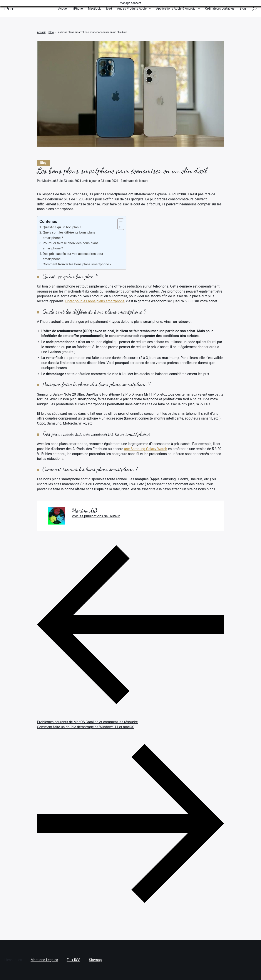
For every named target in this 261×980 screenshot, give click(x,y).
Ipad (109, 8)
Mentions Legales (44, 960)
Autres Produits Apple (132, 8)
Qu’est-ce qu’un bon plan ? (62, 227)
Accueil (63, 8)
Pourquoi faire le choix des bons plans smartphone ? (71, 245)
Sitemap (95, 960)
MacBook (94, 8)
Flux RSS (73, 960)
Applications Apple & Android (176, 8)
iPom (9, 8)
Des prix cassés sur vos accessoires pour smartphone (73, 256)
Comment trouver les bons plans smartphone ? (77, 264)
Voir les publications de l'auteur (96, 516)
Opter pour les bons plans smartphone (94, 301)
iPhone (78, 8)
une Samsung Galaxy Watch (145, 449)
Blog (243, 8)
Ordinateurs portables (219, 8)
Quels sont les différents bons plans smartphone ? (69, 235)
